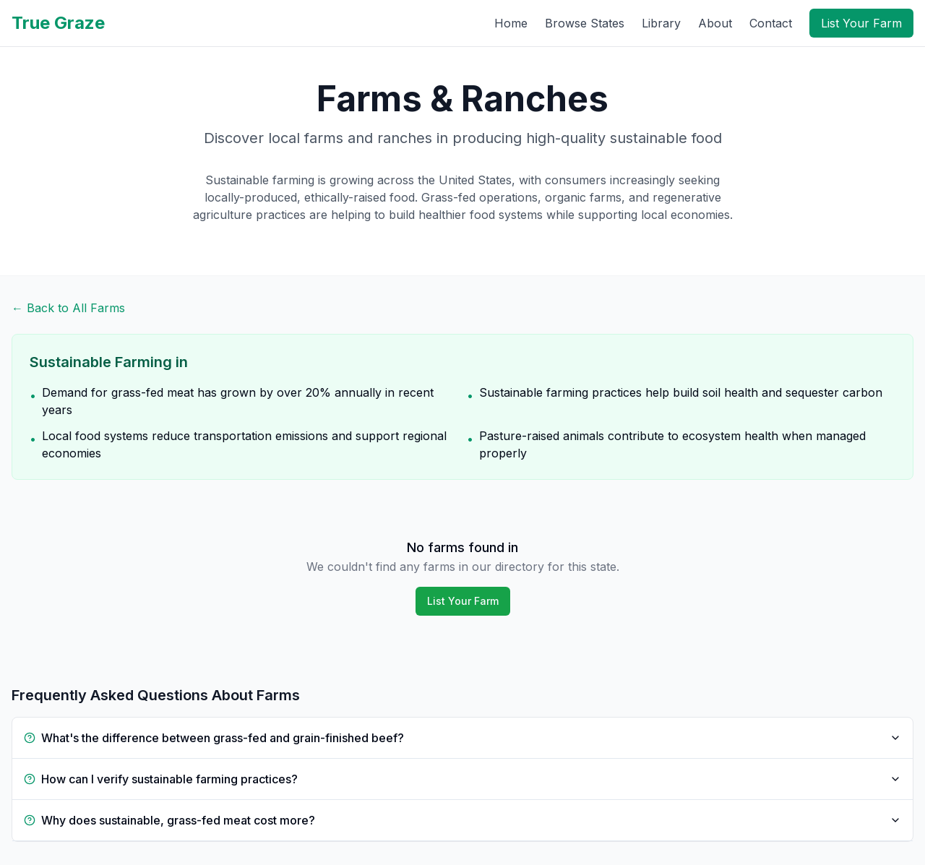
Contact (770, 23)
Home (511, 23)
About (715, 23)
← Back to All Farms (68, 308)
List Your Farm (861, 23)
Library (661, 23)
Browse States (584, 23)
